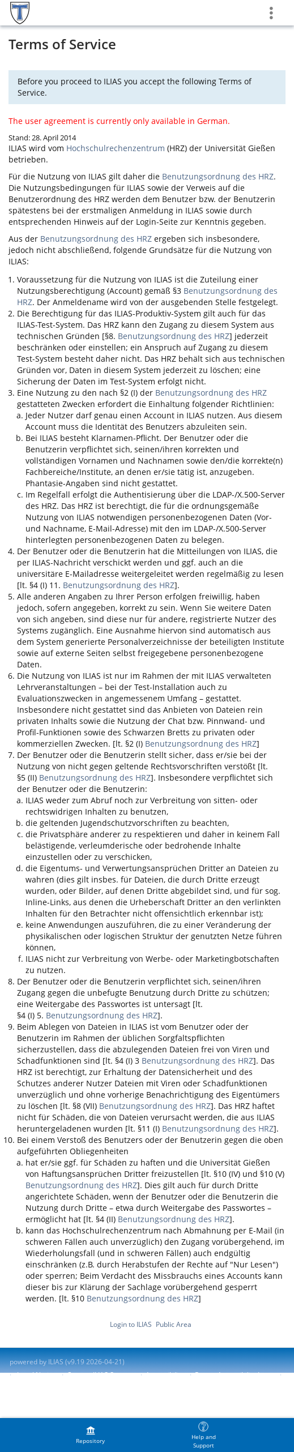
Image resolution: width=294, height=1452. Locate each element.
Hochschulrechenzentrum (115, 148)
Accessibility (165, 1375)
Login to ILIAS (131, 1324)
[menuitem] (90, 1435)
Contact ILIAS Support (101, 1375)
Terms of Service (36, 1384)
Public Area (173, 1324)
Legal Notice (36, 1375)
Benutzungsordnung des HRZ (218, 176)
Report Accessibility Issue (234, 1375)
